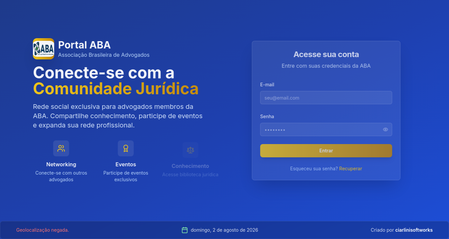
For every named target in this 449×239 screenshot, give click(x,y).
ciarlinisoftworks (414, 230)
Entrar (328, 150)
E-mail (269, 84)
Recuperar (352, 168)
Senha (269, 116)
